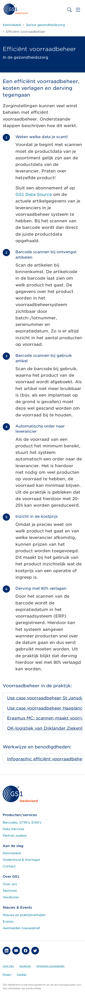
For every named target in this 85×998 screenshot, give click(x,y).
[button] (6, 950)
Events (8, 921)
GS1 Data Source (33, 194)
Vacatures (11, 897)
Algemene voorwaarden (50, 966)
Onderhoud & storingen (21, 859)
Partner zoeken (15, 835)
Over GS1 (8, 966)
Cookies (21, 974)
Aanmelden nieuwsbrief (21, 928)
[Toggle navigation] (78, 9)
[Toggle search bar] (69, 9)
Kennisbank (12, 853)
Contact (9, 866)
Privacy (7, 974)
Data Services (13, 829)
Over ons (10, 884)
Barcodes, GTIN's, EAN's (22, 822)
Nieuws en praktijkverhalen (24, 915)
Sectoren (10, 890)
